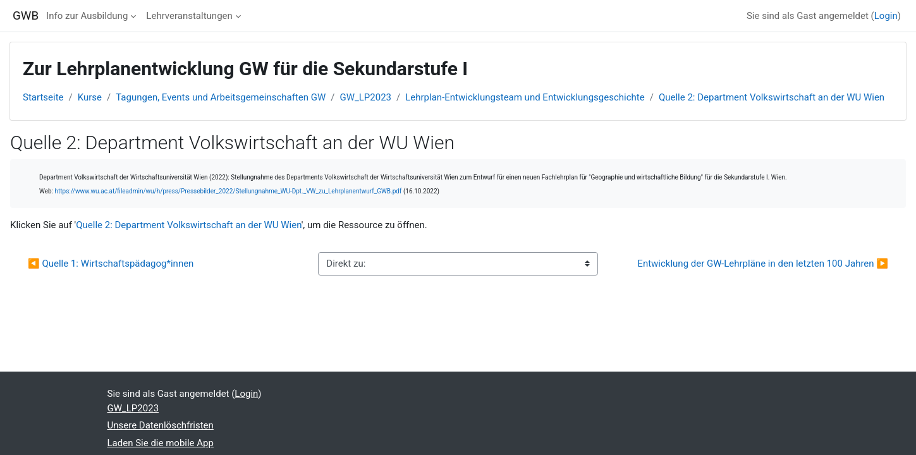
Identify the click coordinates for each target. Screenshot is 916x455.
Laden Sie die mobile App (160, 443)
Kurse (90, 97)
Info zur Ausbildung (87, 15)
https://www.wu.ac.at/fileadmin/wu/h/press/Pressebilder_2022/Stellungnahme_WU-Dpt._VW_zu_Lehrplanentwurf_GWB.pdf (228, 191)
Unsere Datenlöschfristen (160, 425)
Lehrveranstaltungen (189, 15)
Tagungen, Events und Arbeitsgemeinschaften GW (221, 97)
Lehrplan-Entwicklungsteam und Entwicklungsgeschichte (524, 97)
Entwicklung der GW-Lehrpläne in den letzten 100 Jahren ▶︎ (762, 263)
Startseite (43, 97)
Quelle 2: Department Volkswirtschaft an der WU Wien (771, 97)
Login (886, 15)
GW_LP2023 (365, 97)
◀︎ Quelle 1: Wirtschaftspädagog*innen (112, 263)
